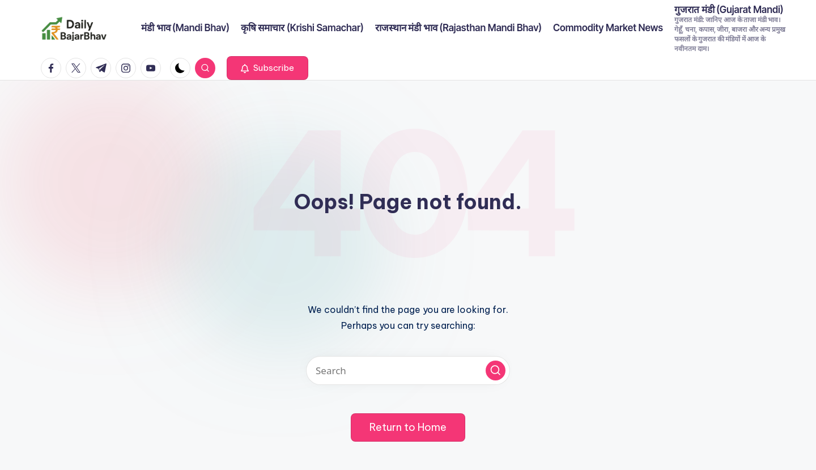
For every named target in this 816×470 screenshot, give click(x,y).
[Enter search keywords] (408, 370)
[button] (267, 68)
